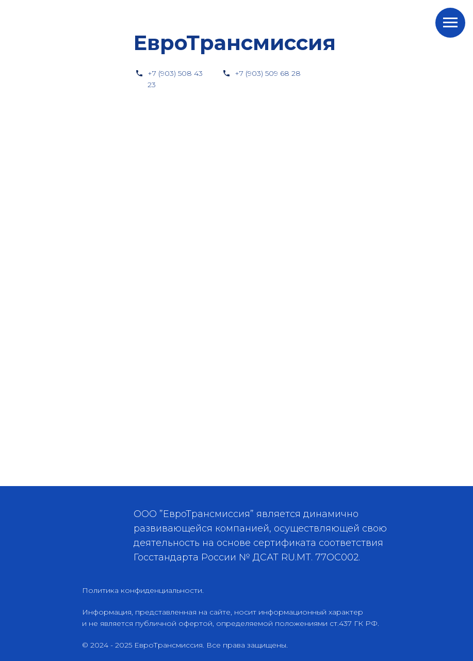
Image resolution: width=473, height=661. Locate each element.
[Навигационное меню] (450, 23)
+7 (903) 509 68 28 (268, 73)
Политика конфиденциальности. (143, 590)
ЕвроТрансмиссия (235, 42)
